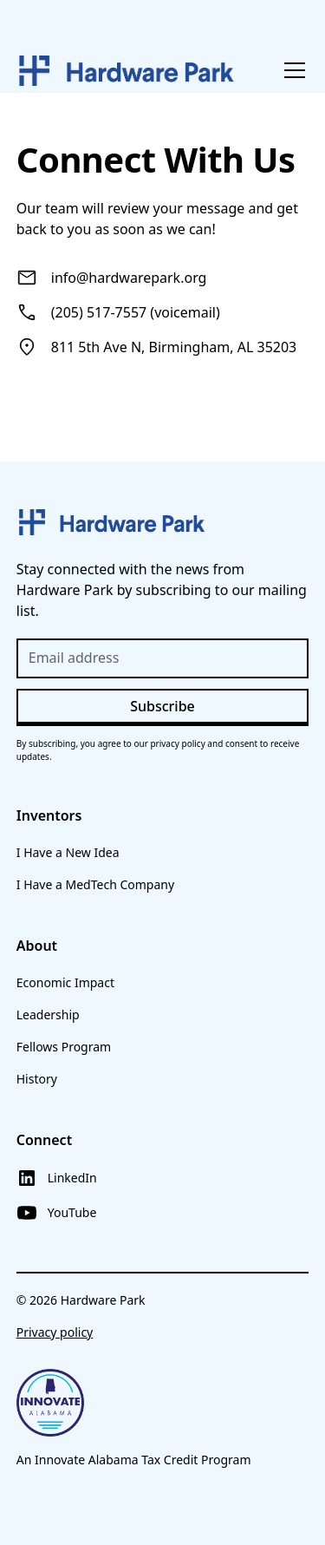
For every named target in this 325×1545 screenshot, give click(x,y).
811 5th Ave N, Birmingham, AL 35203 (174, 347)
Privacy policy (55, 1332)
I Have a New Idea (68, 852)
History (36, 1078)
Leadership (48, 1014)
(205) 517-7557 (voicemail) (135, 312)
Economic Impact (65, 982)
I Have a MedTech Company (95, 884)
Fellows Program (63, 1046)
